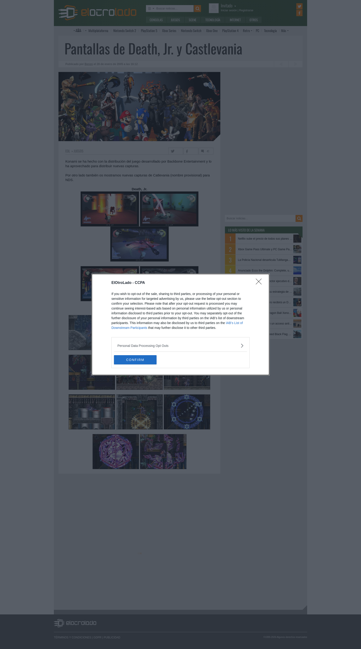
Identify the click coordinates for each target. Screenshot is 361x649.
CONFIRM (136, 360)
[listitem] (180, 345)
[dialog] (180, 324)
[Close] (260, 283)
